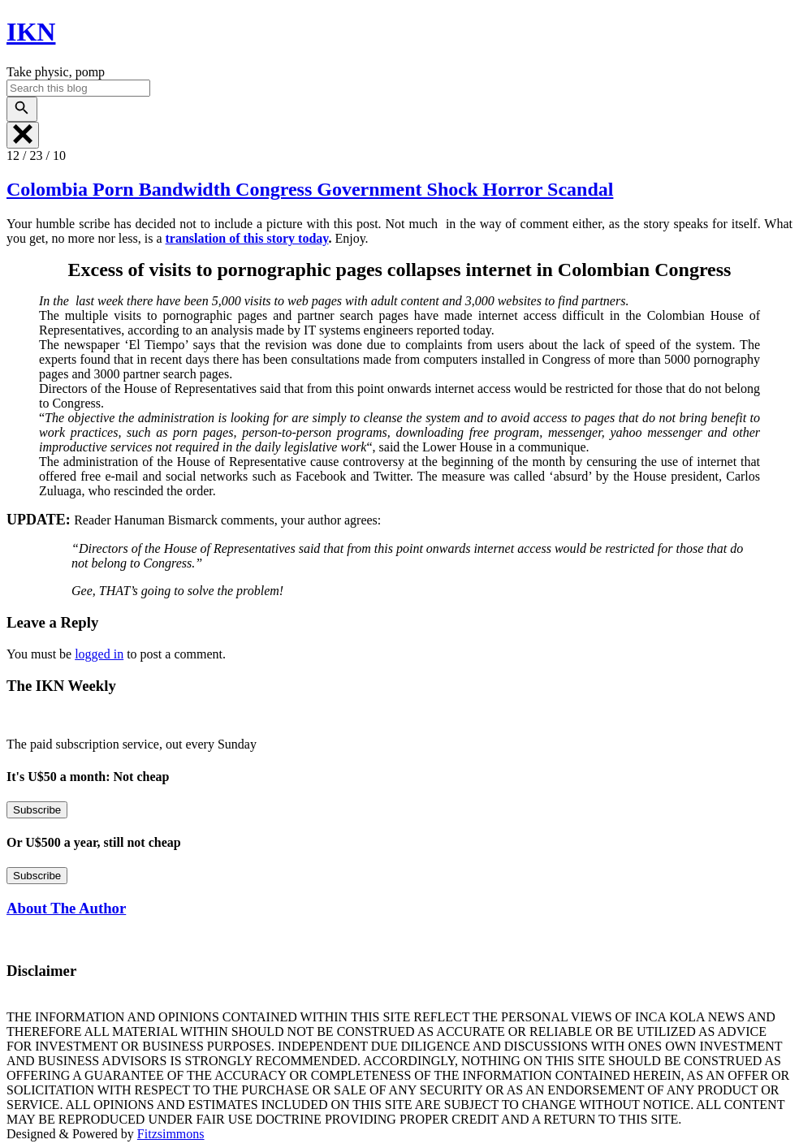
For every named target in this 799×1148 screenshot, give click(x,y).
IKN (30, 31)
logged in (99, 654)
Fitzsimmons (171, 1134)
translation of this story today (247, 238)
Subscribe (37, 810)
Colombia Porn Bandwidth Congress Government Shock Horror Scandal (309, 189)
